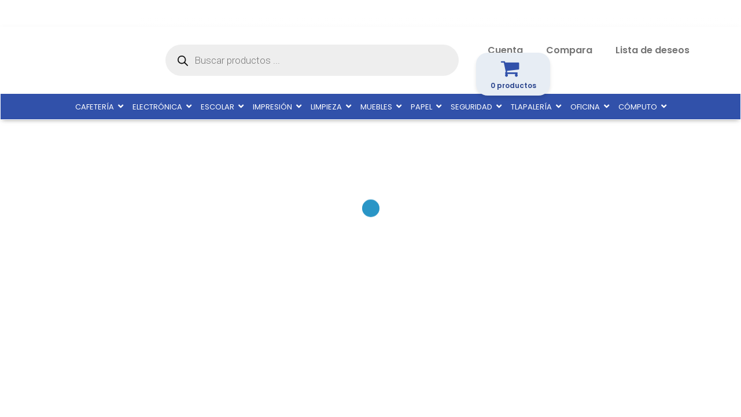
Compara (569, 50)
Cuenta (505, 50)
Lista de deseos (652, 50)
